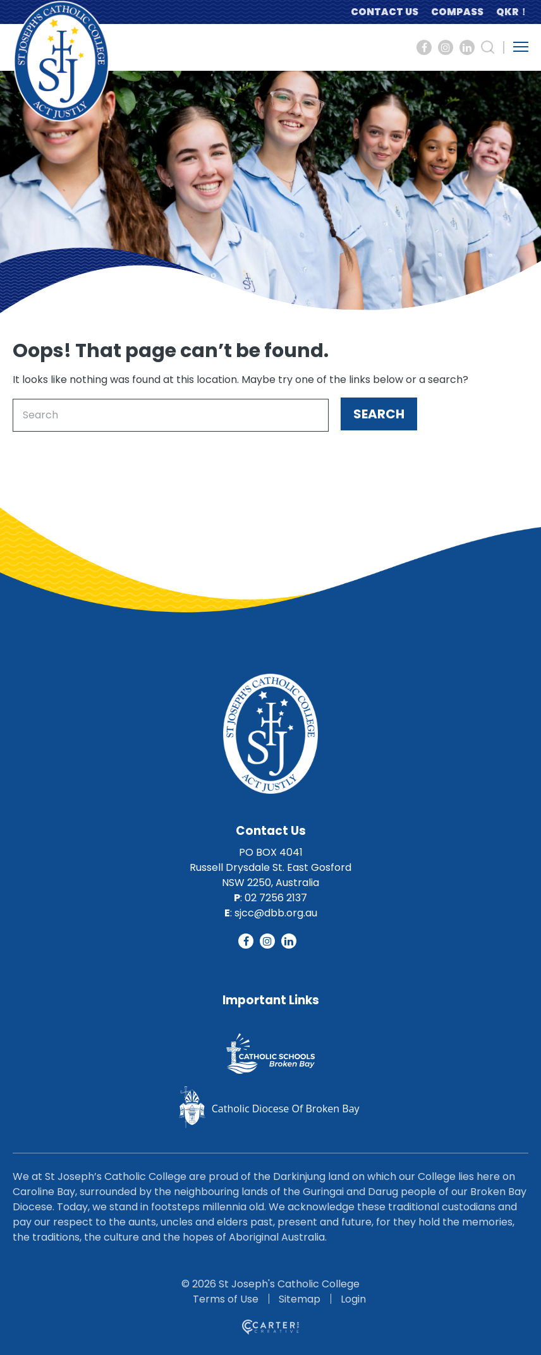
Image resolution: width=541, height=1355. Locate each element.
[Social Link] (424, 47)
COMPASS (457, 11)
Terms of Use (225, 1299)
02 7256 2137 (276, 897)
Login (353, 1299)
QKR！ (512, 11)
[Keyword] (171, 415)
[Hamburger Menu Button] (520, 47)
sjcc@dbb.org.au (275, 913)
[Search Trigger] (488, 47)
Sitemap (299, 1299)
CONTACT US (384, 11)
